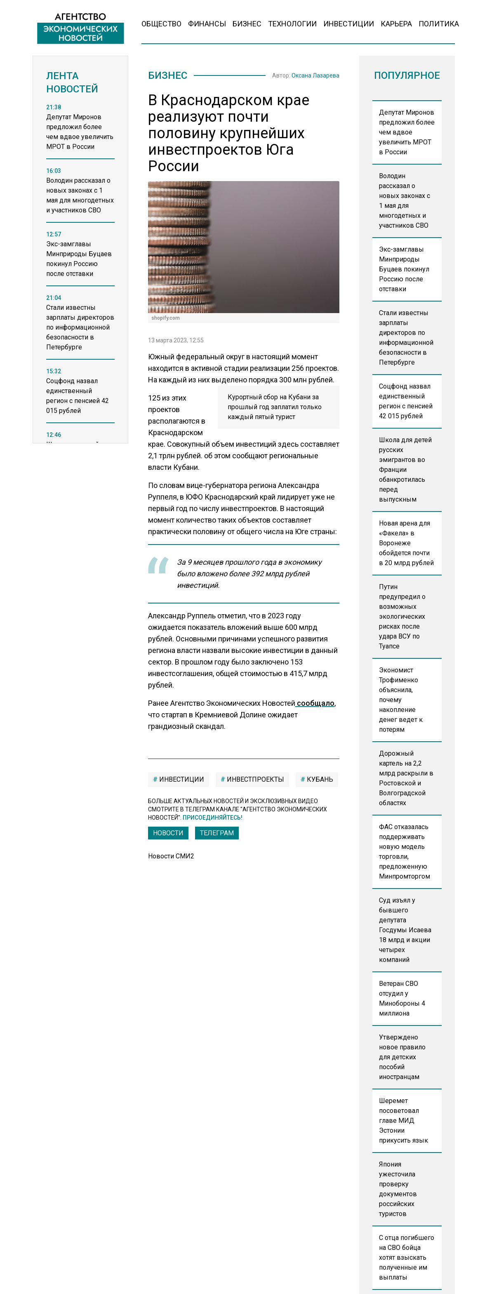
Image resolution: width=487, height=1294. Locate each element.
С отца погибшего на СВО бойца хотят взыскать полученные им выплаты (406, 1257)
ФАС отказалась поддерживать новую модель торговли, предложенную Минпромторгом (404, 851)
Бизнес (247, 23)
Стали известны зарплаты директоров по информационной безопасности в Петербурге (406, 337)
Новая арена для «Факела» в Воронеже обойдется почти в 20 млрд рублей (406, 543)
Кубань (319, 779)
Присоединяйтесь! (212, 817)
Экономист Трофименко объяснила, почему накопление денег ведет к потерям (401, 699)
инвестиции (181, 779)
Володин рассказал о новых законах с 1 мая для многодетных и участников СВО (404, 200)
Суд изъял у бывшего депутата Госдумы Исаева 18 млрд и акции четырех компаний (405, 930)
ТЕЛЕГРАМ (217, 833)
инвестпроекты (254, 779)
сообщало (314, 703)
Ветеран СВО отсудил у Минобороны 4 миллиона (402, 998)
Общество (161, 23)
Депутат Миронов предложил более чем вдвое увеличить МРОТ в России (407, 132)
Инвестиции (348, 23)
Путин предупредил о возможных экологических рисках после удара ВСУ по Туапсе (402, 616)
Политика (439, 23)
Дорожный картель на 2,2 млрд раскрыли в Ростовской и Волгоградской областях (406, 778)
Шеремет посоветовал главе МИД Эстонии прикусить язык (403, 1120)
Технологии (292, 23)
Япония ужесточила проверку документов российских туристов (398, 1189)
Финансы (207, 23)
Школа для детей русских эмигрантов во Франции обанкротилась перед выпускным (405, 469)
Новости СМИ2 (171, 856)
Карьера (396, 23)
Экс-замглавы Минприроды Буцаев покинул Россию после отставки (404, 269)
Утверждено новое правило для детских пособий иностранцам (402, 1057)
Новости (168, 833)
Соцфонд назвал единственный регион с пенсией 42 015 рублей (406, 401)
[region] (80, 282)
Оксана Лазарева (315, 75)
